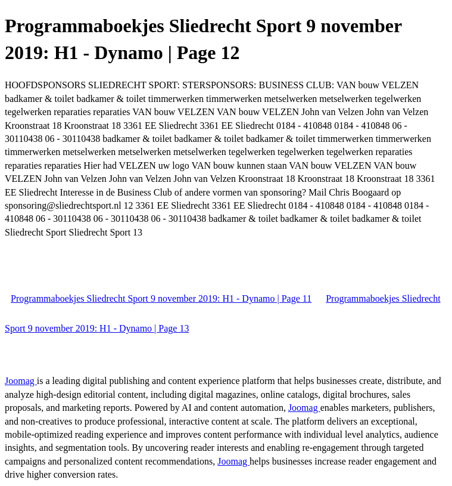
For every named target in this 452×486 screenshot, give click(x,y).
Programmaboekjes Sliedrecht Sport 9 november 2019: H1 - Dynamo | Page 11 (161, 298)
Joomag (21, 381)
